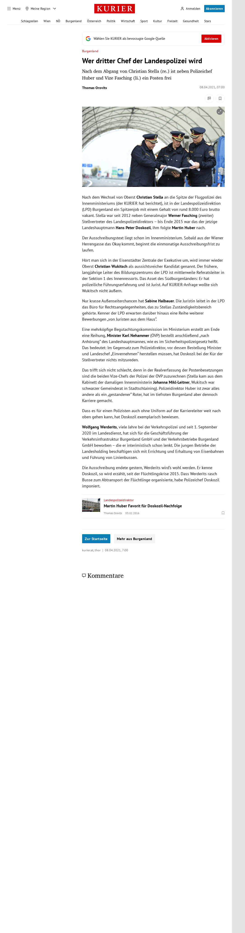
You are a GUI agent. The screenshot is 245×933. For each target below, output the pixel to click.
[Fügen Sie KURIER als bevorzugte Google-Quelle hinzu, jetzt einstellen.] (153, 39)
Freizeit (172, 21)
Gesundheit (191, 21)
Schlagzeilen (29, 21)
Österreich (94, 21)
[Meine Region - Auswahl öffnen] (54, 8)
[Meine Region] (37, 8)
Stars (207, 21)
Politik (111, 21)
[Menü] (14, 8)
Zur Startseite (96, 538)
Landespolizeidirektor (119, 500)
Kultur (157, 21)
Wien (47, 21)
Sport (144, 21)
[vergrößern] (220, 111)
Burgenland (74, 21)
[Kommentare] (209, 98)
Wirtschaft (128, 21)
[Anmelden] (190, 9)
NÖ (58, 21)
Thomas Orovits (94, 87)
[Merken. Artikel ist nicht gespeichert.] (220, 98)
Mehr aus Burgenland (134, 538)
